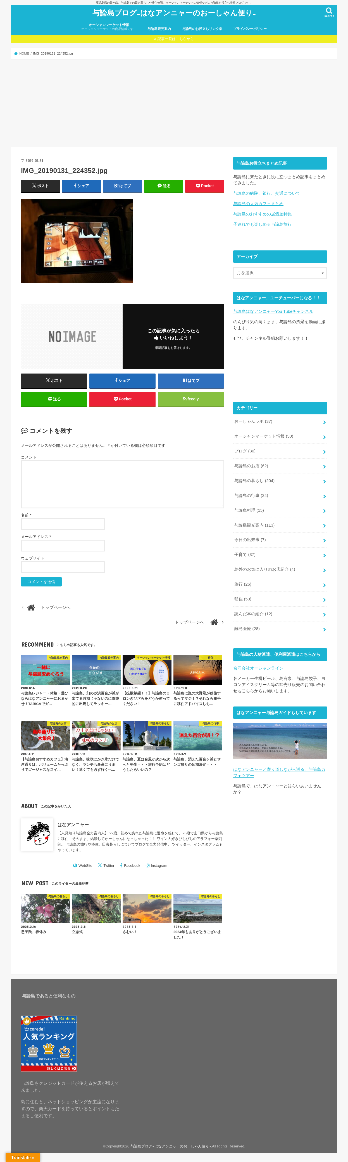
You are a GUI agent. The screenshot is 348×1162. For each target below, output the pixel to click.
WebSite (85, 865)
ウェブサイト (32, 558)
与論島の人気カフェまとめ (258, 203)
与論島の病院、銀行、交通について (266, 193)
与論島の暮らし (254, 480)
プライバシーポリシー (250, 29)
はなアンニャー (73, 824)
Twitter (109, 865)
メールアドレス (36, 536)
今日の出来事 (250, 539)
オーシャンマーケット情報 (109, 27)
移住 (242, 599)
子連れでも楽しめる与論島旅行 (262, 224)
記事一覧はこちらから (176, 39)
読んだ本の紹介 (253, 614)
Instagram (159, 865)
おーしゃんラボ (253, 421)
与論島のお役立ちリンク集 (202, 29)
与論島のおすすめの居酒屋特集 (262, 214)
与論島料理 (249, 510)
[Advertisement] (174, 103)
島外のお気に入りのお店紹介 (264, 569)
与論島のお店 (251, 466)
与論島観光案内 (159, 29)
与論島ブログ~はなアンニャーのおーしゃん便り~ (174, 12)
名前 (26, 515)
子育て (245, 554)
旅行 (242, 584)
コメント (29, 457)
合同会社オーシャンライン (258, 668)
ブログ (245, 451)
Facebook (132, 865)
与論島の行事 (251, 495)
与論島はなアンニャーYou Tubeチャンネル (273, 311)
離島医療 (247, 628)
